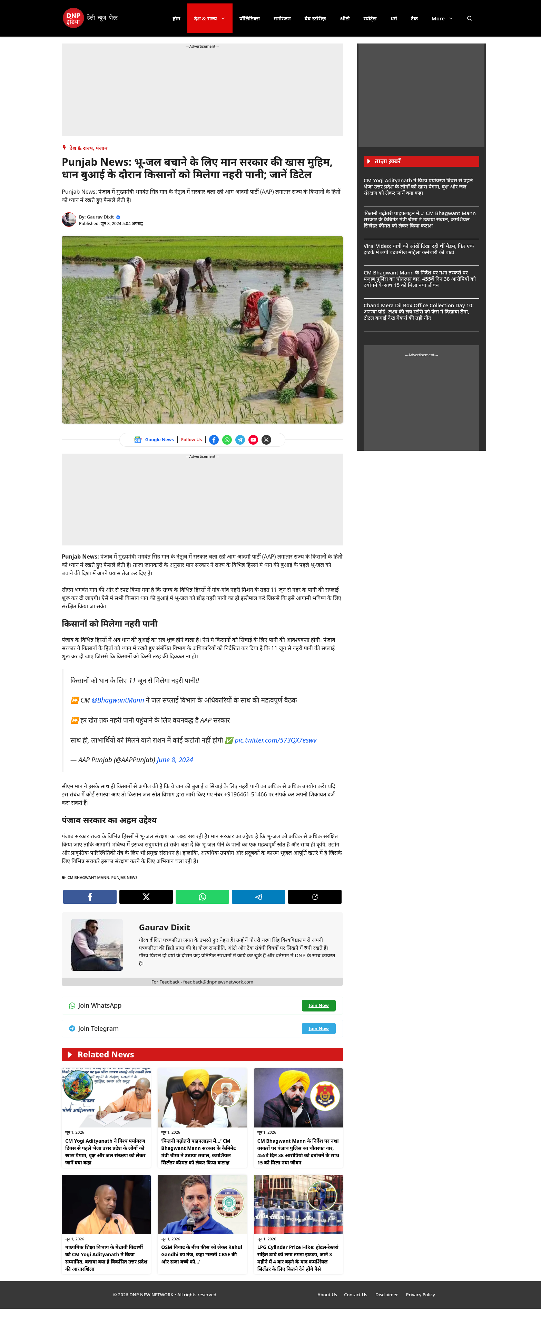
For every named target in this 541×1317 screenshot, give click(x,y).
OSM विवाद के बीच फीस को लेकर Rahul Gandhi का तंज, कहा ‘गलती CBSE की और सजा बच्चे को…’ (201, 1254)
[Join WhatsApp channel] (227, 440)
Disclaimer (387, 1294)
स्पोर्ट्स (369, 18)
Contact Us (356, 1294)
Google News (159, 439)
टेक (414, 18)
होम (176, 18)
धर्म (393, 18)
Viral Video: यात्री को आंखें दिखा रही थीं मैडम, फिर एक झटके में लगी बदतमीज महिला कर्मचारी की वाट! (419, 248)
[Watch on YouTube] (253, 440)
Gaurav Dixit (100, 217)
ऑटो (345, 18)
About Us (327, 1294)
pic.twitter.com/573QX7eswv (275, 740)
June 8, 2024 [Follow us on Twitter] (175, 759)
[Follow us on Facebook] (214, 440)
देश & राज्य (213, 18)
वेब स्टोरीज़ (315, 18)
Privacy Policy (420, 1294)
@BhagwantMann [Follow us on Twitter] (117, 700)
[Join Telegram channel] (240, 440)
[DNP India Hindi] (91, 18)
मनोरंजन (282, 18)
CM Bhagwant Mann (88, 877)
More (446, 18)
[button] (469, 18)
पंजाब (102, 147)
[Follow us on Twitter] (266, 440)
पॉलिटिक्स (249, 18)
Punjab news (124, 877)
